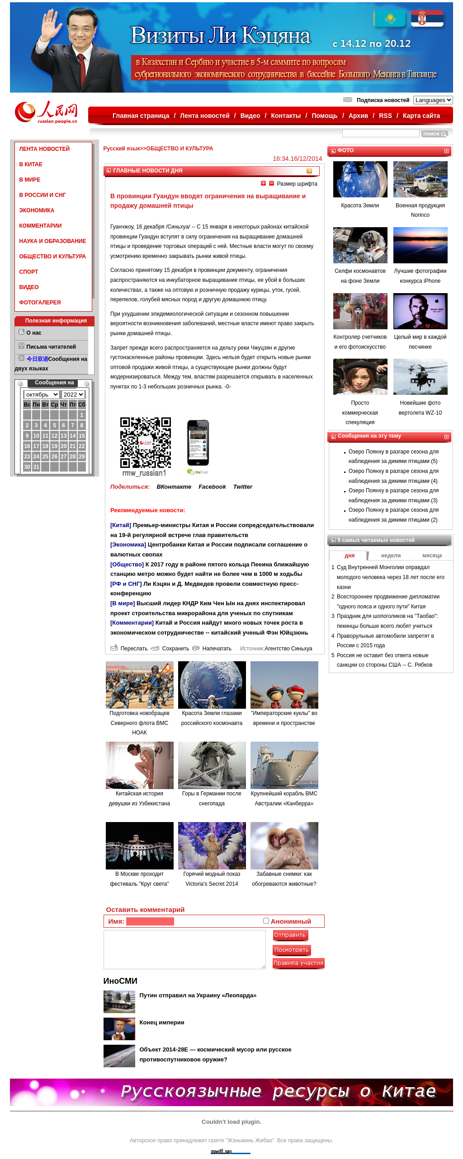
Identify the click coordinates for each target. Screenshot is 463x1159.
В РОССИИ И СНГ (42, 195)
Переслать (128, 648)
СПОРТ (28, 272)
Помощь (325, 115)
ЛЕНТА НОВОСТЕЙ (44, 149)
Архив (358, 115)
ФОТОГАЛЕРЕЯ (40, 302)
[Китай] (120, 525)
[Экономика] (128, 544)
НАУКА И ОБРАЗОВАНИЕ (52, 241)
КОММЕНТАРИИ (40, 226)
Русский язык (122, 148)
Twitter (242, 486)
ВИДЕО (29, 287)
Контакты (286, 115)
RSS (385, 115)
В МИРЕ (30, 180)
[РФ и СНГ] (126, 583)
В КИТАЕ (31, 164)
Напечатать (212, 648)
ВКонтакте (173, 486)
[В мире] (122, 603)
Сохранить (170, 648)
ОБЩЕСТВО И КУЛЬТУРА (52, 256)
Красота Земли (360, 205)
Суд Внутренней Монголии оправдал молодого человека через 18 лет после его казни (390, 577)
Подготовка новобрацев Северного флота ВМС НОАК (139, 723)
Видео (250, 115)
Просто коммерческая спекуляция (360, 412)
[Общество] (127, 564)
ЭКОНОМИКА (37, 210)
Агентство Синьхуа (288, 648)
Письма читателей (51, 347)
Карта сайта (421, 115)
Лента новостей (204, 115)
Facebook (212, 486)
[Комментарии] (132, 622)
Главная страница (141, 115)
